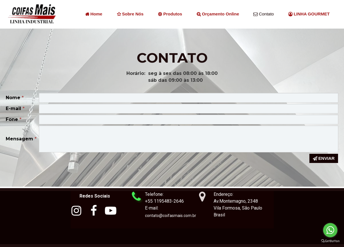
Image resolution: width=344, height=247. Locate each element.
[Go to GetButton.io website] (330, 241)
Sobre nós (130, 14)
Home (93, 14)
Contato (263, 14)
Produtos (170, 14)
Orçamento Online (217, 14)
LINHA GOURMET (309, 14)
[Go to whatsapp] (330, 230)
